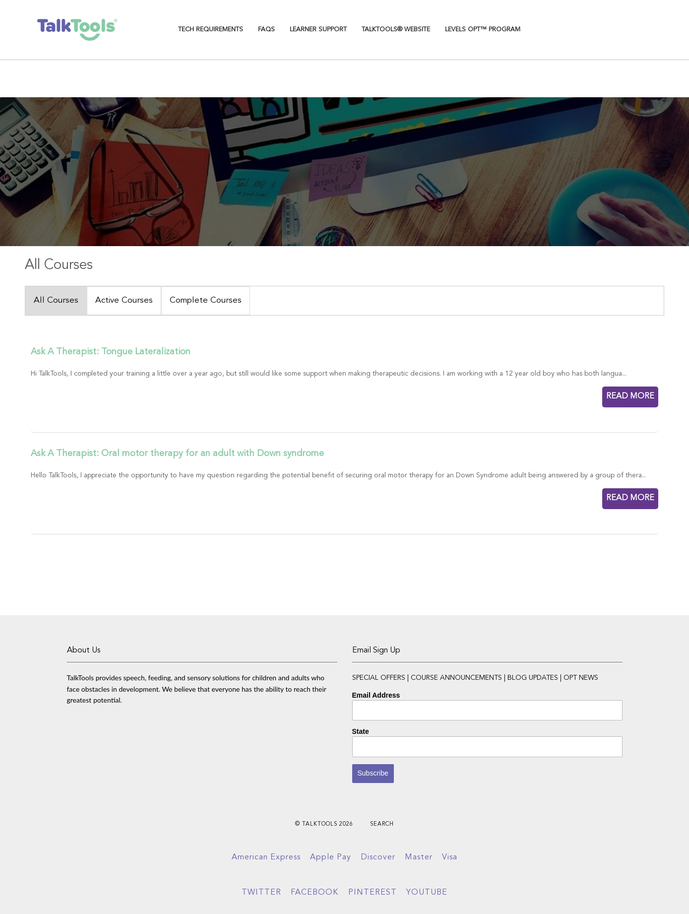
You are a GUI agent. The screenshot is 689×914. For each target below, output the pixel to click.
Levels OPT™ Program (482, 29)
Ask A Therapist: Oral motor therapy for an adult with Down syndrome (177, 453)
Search (382, 824)
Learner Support (318, 29)
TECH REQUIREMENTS (210, 29)
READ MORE (630, 396)
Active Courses (124, 300)
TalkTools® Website (396, 29)
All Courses (56, 300)
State (360, 731)
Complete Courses (206, 300)
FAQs (266, 29)
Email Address (376, 695)
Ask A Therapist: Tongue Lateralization (110, 351)
